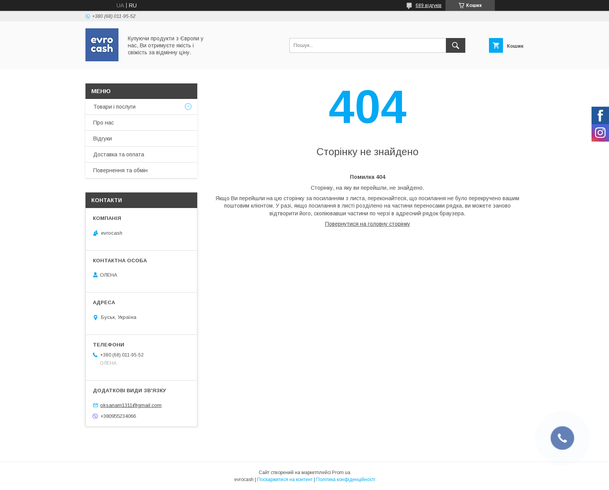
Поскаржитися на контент (285, 479)
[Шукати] (455, 45)
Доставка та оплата (118, 154)
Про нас (103, 122)
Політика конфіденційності (345, 479)
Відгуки (102, 138)
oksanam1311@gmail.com (131, 405)
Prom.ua (341, 472)
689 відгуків (429, 5)
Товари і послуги (114, 107)
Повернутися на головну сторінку (367, 224)
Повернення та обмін (120, 170)
